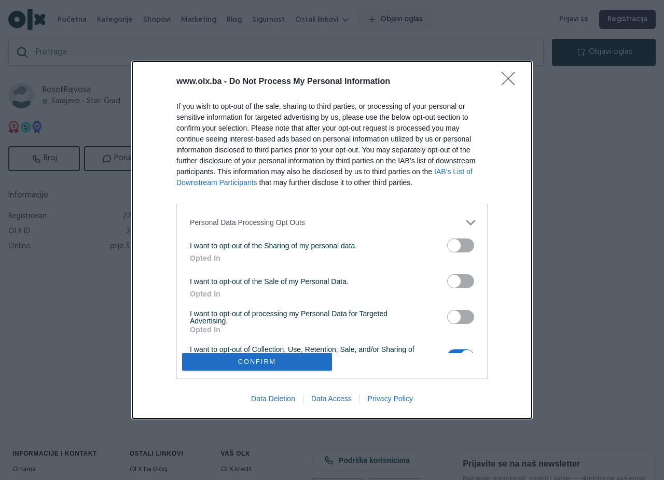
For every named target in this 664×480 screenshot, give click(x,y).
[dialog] (332, 240)
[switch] (460, 245)
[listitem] (332, 222)
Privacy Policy (390, 398)
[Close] (511, 82)
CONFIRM (257, 362)
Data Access (331, 398)
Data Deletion (273, 398)
